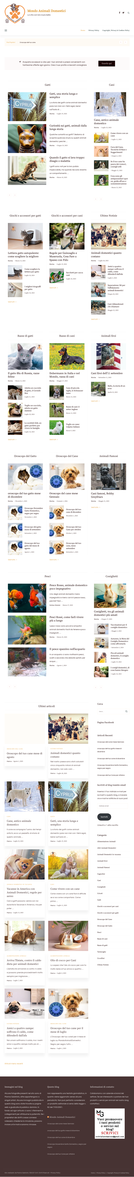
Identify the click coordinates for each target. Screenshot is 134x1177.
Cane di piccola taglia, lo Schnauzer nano (74, 391)
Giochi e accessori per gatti (108, 913)
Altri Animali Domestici (106, 848)
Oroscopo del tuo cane (27, 42)
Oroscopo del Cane (15, 749)
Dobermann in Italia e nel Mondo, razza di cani (64, 375)
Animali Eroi (102, 861)
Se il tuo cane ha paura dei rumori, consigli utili (118, 164)
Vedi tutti (11, 302)
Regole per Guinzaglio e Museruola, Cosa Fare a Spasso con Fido (63, 257)
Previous (9, 195)
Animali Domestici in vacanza (19, 884)
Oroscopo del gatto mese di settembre (33, 528)
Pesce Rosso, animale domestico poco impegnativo (68, 587)
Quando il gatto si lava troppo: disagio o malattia (67, 159)
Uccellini (101, 958)
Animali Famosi (103, 867)
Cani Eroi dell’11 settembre (107, 373)
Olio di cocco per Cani (63, 960)
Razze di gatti (102, 945)
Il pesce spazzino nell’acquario (67, 649)
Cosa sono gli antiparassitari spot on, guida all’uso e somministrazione (119, 180)
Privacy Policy (94, 30)
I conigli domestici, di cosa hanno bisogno (120, 669)
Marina (52, 114)
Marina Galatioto (23, 1173)
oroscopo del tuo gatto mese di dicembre (109, 750)
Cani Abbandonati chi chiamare (115, 305)
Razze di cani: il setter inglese (72, 408)
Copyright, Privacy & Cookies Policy (116, 30)
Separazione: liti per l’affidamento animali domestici (116, 288)
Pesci (99, 932)
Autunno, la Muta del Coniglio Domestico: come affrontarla (120, 641)
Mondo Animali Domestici (46, 11)
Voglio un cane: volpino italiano (73, 425)
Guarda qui (106, 63)
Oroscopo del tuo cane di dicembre (73, 510)
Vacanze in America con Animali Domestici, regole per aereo (24, 892)
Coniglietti (101, 887)
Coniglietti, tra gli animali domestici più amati (109, 613)
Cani (9, 817)
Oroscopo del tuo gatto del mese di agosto (32, 546)
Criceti (100, 893)
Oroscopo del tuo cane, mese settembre (73, 546)
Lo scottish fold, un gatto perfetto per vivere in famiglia (33, 426)
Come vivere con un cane (65, 889)
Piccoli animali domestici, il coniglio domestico (120, 656)
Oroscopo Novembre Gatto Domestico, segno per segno (34, 511)
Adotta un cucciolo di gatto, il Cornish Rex (33, 391)
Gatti (52, 817)
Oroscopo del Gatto (104, 926)
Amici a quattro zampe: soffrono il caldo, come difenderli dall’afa (116, 270)
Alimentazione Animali (16, 956)
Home (83, 30)
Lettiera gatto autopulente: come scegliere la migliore (23, 255)
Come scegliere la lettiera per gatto (32, 270)
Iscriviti (104, 817)
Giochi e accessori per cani (108, 906)
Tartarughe (101, 952)
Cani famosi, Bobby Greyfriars (102, 495)
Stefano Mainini (55, 605)
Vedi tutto (11, 560)
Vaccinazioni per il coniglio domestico (119, 626)
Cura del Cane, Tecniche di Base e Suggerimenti (119, 150)
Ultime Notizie (56, 749)
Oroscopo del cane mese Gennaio (110, 742)
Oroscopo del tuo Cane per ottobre (73, 528)
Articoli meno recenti (14, 1064)
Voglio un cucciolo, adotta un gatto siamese (33, 408)
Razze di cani (102, 939)
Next (15, 195)
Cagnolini (101, 874)
